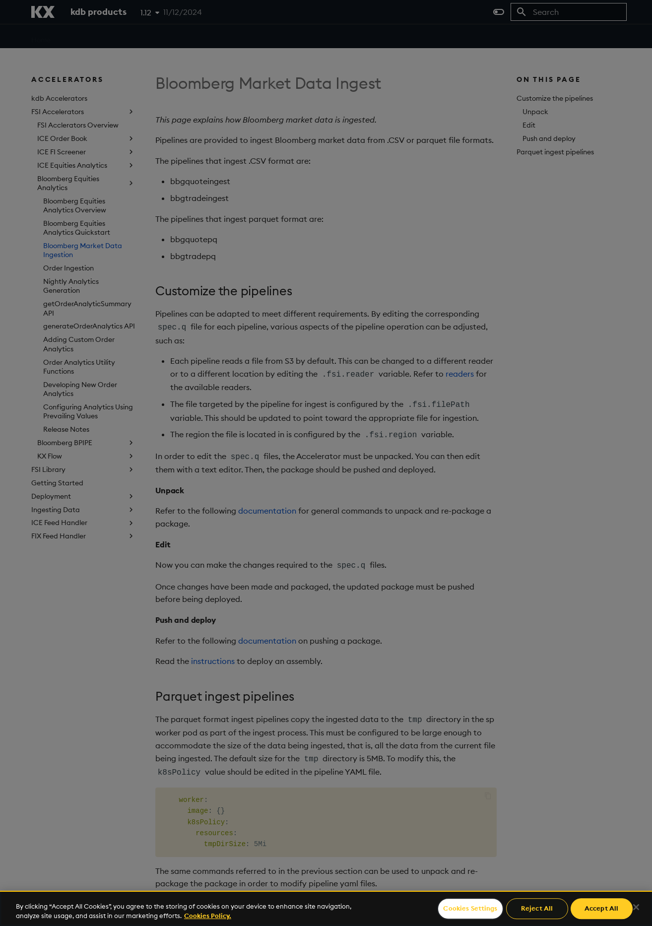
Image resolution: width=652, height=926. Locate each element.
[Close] (636, 907)
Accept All (601, 909)
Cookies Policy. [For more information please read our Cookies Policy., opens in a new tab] (207, 916)
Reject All (537, 909)
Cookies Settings (470, 909)
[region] (326, 908)
